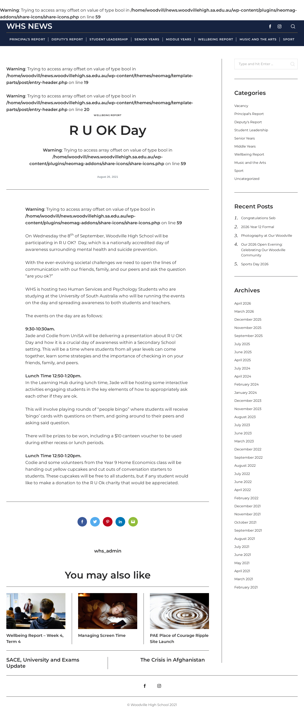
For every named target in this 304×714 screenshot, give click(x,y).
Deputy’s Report (67, 39)
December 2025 (247, 319)
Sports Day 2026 (255, 264)
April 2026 (242, 303)
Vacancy (241, 106)
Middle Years (178, 39)
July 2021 (241, 547)
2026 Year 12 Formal (257, 227)
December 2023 (247, 401)
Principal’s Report (27, 39)
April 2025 (242, 360)
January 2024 (245, 393)
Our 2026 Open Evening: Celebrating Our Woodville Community (263, 249)
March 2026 (244, 311)
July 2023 (242, 425)
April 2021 (242, 571)
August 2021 (244, 539)
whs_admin (107, 551)
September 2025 (248, 336)
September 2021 (248, 530)
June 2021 (242, 555)
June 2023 (243, 433)
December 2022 (247, 449)
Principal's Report (249, 114)
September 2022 (248, 457)
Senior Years (146, 39)
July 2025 (242, 344)
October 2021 (245, 522)
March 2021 (243, 579)
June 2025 (243, 352)
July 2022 (242, 474)
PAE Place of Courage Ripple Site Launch (178, 638)
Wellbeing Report (215, 39)
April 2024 (242, 376)
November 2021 (247, 514)
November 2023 (247, 409)
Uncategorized (246, 179)
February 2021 (246, 587)
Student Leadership (109, 39)
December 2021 (247, 506)
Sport (288, 39)
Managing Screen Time (101, 638)
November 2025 (247, 328)
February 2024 (246, 384)
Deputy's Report (248, 122)
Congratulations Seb (258, 218)
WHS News (29, 26)
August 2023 (245, 417)
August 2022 (245, 466)
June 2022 (243, 482)
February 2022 (246, 498)
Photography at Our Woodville (266, 236)
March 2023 (244, 441)
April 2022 (242, 490)
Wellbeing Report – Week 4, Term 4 (31, 638)
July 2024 (242, 368)
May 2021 (242, 563)
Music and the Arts (258, 39)
